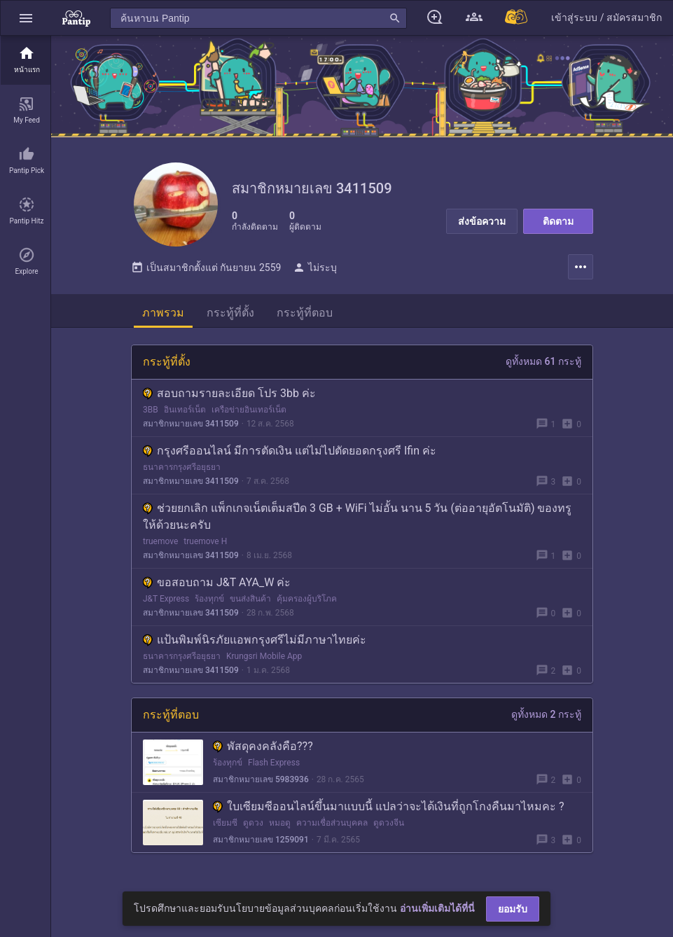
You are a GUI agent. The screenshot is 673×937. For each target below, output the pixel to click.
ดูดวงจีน (388, 823)
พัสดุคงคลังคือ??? (263, 746)
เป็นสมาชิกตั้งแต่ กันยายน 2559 (206, 267)
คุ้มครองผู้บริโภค (307, 599)
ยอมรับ (512, 909)
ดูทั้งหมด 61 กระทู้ (543, 361)
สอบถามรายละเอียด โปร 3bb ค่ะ (229, 393)
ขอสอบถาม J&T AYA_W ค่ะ (217, 582)
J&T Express (166, 599)
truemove (160, 541)
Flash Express (274, 763)
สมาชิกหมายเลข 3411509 (191, 424)
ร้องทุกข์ (209, 599)
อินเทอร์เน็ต (185, 410)
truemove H (205, 541)
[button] (26, 18)
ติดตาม (558, 221)
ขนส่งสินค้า (250, 599)
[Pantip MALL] (517, 18)
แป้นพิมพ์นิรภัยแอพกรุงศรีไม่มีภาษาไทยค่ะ (254, 639)
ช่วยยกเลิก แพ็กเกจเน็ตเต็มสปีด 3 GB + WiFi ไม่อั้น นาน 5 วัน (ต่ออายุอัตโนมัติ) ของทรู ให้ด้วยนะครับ (357, 516)
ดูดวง (253, 823)
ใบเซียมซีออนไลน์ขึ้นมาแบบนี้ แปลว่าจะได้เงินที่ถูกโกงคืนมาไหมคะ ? (388, 806)
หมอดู (280, 823)
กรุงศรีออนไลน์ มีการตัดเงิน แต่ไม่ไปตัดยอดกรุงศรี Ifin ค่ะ (289, 450)
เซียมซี (225, 823)
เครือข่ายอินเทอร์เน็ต (248, 410)
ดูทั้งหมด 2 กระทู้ (546, 714)
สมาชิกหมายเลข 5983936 (261, 779)
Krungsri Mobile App (264, 656)
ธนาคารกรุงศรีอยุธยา (182, 467)
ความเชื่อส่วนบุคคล (332, 823)
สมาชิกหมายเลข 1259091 (261, 840)
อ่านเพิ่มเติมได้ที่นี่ (437, 908)
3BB (150, 410)
